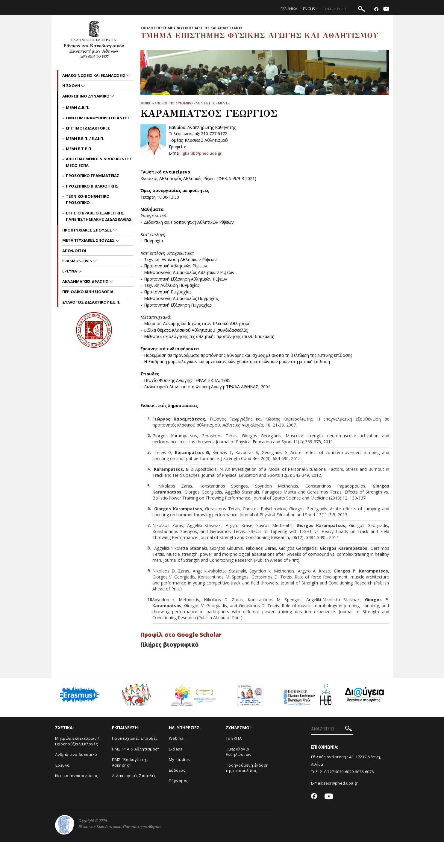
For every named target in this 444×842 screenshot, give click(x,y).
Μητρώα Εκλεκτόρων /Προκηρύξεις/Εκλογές (77, 741)
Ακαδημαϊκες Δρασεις (85, 281)
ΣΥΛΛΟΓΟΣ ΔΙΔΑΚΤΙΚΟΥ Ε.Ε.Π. (91, 302)
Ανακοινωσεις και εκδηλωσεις (94, 75)
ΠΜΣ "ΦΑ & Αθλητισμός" (135, 749)
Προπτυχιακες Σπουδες (87, 230)
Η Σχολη (71, 85)
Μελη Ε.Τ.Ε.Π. (79, 148)
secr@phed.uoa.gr (340, 783)
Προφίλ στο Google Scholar (181, 635)
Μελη (222, 103)
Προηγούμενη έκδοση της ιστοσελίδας (247, 768)
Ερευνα (70, 271)
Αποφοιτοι (74, 250)
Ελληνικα (289, 8)
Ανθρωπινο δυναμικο (173, 103)
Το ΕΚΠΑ (234, 738)
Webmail (177, 738)
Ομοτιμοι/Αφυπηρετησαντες (98, 118)
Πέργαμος (178, 780)
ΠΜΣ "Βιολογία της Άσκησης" (130, 762)
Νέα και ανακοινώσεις (76, 775)
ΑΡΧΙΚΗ (145, 103)
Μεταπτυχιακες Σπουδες (89, 240)
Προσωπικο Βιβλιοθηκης (92, 186)
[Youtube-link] (386, 9)
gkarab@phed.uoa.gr (202, 153)
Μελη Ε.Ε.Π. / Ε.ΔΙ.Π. (85, 138)
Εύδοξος (177, 770)
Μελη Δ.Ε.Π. (205, 103)
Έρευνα (62, 765)
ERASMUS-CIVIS (77, 261)
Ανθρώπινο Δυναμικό (76, 754)
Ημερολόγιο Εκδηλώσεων (238, 751)
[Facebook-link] (376, 9)
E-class (176, 749)
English (310, 8)
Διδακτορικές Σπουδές (134, 775)
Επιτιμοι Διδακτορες (88, 128)
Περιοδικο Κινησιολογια (87, 291)
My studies (179, 759)
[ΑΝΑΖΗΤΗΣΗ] (346, 9)
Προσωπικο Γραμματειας (92, 175)
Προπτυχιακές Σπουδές (135, 738)
